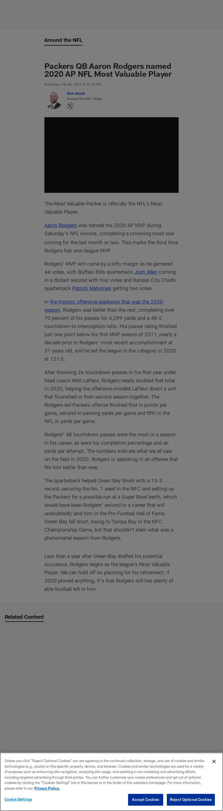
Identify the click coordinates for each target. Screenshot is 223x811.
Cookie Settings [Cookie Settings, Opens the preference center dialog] (18, 799)
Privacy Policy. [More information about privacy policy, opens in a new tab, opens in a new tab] (47, 788)
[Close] (214, 761)
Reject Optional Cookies (191, 799)
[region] (111, 782)
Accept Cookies (145, 799)
